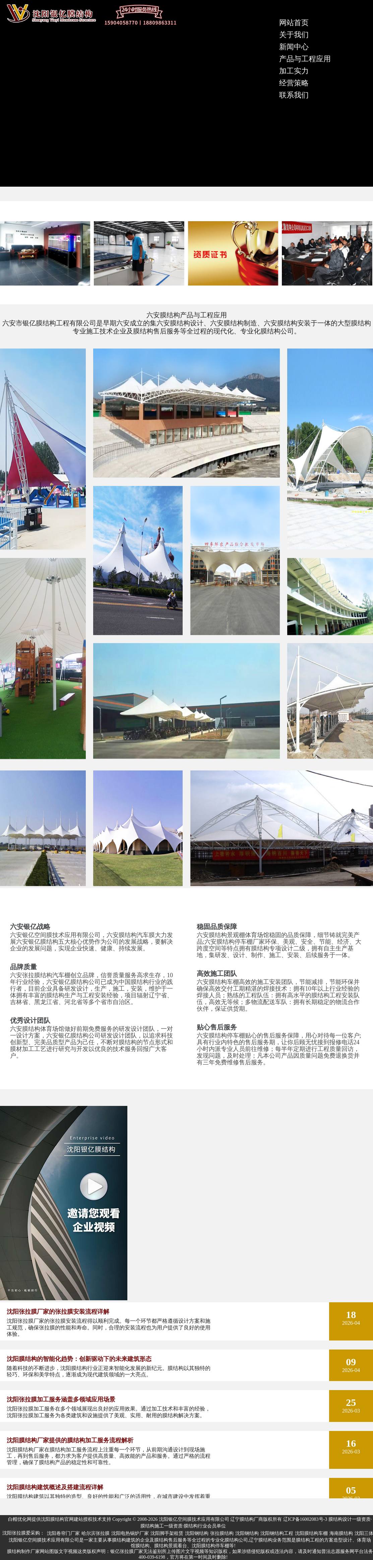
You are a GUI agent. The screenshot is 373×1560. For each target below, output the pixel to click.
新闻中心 (294, 47)
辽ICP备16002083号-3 (305, 1519)
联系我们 (294, 95)
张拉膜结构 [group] (222, 1533)
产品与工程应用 (305, 59)
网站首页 (294, 22)
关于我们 (294, 34)
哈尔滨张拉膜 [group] (95, 1533)
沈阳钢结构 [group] (196, 1533)
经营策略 (294, 83)
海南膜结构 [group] (341, 1533)
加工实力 (294, 71)
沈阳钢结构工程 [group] (276, 1533)
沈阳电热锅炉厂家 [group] (130, 1533)
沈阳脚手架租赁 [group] (166, 1533)
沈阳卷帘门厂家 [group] (63, 1533)
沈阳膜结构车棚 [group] (311, 1533)
